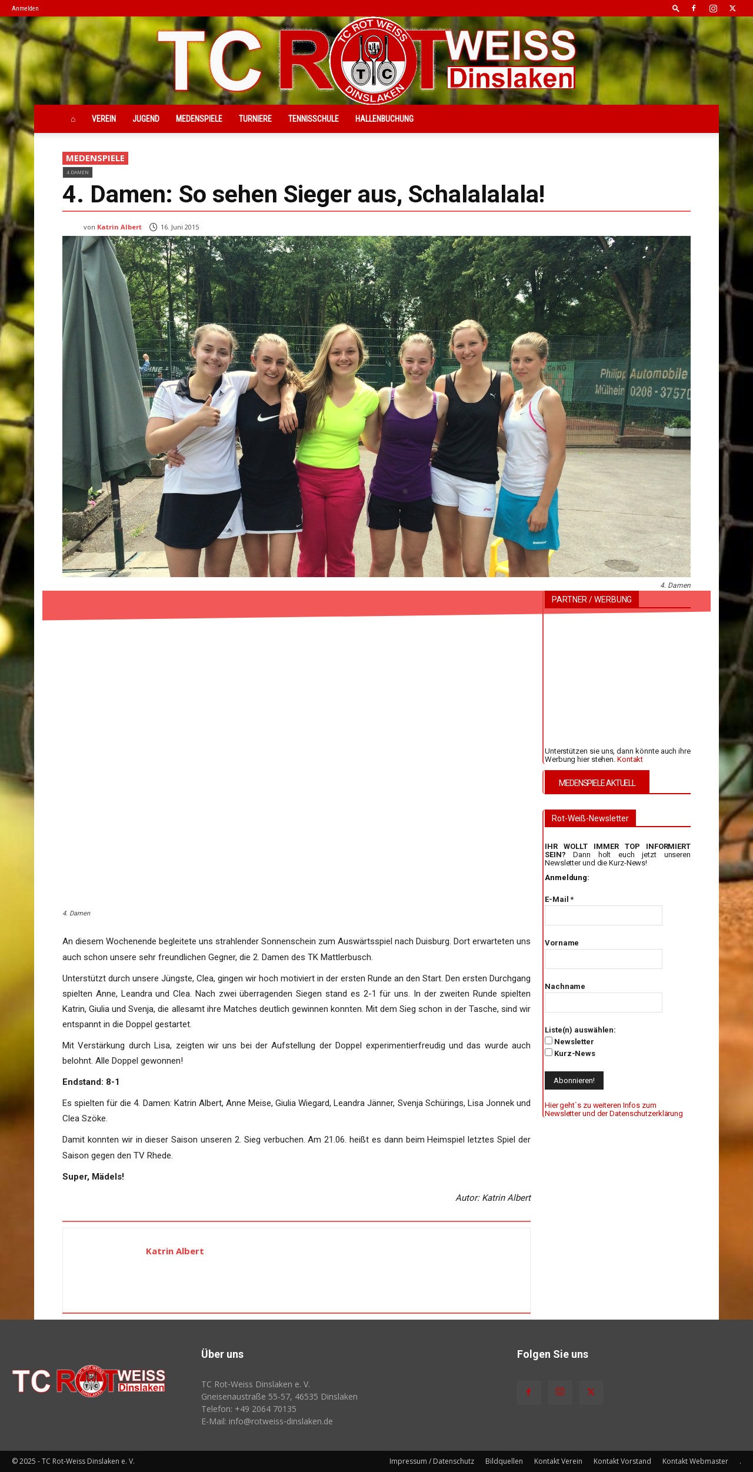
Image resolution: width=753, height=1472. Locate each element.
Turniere (255, 119)
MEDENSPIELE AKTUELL (597, 783)
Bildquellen (504, 1461)
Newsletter (569, 1041)
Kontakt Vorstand (622, 1461)
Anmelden (25, 8)
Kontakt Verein (558, 1461)
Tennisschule (313, 119)
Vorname (562, 942)
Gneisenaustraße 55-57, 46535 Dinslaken (279, 1396)
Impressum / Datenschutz (431, 1461)
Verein (104, 119)
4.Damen (77, 172)
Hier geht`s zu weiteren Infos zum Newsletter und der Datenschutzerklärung (614, 1109)
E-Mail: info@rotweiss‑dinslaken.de (267, 1421)
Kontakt (630, 759)
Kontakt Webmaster (695, 1461)
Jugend (145, 119)
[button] (676, 8)
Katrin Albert (119, 226)
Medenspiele (199, 119)
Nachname (565, 986)
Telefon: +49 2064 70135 (248, 1408)
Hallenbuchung (384, 119)
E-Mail (559, 899)
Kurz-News (570, 1053)
